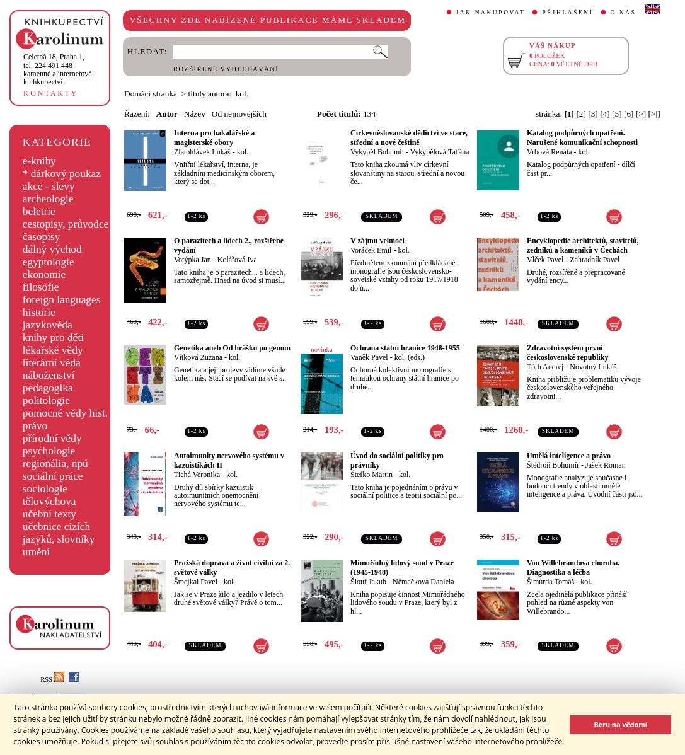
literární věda (52, 363)
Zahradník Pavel (594, 259)
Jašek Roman (605, 465)
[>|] (654, 113)
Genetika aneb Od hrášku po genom (232, 347)
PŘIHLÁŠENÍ (567, 12)
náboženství (49, 375)
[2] (581, 113)
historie (39, 312)
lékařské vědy (53, 350)
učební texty (49, 514)
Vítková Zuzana (198, 357)
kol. (242, 151)
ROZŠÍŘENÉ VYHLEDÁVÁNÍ (226, 69)
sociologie (45, 489)
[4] (605, 113)
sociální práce (53, 476)
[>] (641, 113)
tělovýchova (49, 501)
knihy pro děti (53, 337)
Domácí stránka (150, 93)
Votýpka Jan (192, 259)
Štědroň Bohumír (553, 465)
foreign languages (62, 300)
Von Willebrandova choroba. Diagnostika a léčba (573, 567)
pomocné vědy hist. (65, 413)
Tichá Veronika (197, 474)
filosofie (41, 287)
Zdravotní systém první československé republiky (567, 352)
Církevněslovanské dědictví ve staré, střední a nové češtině (409, 138)
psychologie (49, 451)
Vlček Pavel (545, 259)
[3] (593, 113)
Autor (167, 113)
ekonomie (44, 274)
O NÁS (623, 12)
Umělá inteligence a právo (569, 455)
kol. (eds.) (409, 357)
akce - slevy (49, 186)
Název (194, 113)
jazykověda (47, 325)
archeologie (48, 199)
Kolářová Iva (237, 259)
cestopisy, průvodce (66, 224)
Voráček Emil (370, 250)
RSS (52, 679)
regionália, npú (55, 464)
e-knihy (39, 161)
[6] (629, 113)
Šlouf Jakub (368, 581)
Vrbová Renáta (549, 151)
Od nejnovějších (239, 113)
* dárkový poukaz (62, 174)
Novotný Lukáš (593, 366)
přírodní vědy (52, 438)
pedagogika (48, 388)
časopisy (41, 237)
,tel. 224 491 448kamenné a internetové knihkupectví (57, 69)
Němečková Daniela (423, 581)
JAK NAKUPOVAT (491, 12)
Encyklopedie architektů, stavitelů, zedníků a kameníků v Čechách (583, 245)
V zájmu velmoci (377, 240)
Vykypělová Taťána (439, 151)
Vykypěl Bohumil (377, 151)
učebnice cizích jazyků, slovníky (59, 533)
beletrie (39, 211)
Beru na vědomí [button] (620, 724)
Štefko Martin (371, 474)
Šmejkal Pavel (195, 581)
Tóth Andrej (545, 366)
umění (36, 552)
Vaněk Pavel (369, 357)
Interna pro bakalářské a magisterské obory (214, 138)
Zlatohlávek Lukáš (202, 151)
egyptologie (48, 262)
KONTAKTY (50, 93)
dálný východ (52, 249)
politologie (46, 400)
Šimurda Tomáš (550, 581)
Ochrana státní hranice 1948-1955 (405, 347)
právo (35, 426)
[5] (617, 113)
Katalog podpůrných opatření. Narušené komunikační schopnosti (582, 138)
